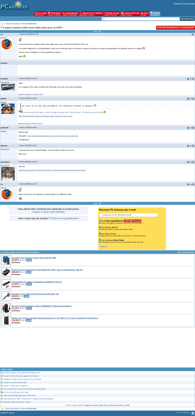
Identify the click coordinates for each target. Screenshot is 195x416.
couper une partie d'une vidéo (15, 382)
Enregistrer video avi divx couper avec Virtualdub (22, 379)
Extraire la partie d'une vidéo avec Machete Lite (21, 373)
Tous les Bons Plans (185, 252)
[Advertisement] (97, 348)
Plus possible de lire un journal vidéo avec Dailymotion (24, 389)
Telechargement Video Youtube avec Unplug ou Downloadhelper (28, 399)
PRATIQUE (54, 14)
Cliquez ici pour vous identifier (48, 212)
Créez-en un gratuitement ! (65, 218)
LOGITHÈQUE (70, 14)
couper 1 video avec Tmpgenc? (15, 386)
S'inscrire (178, 4)
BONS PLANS (111, 14)
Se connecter (189, 4)
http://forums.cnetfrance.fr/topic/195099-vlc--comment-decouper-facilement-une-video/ (52, 170)
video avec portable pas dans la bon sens (19, 395)
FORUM (155, 14)
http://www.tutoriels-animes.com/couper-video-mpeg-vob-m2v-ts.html (45, 116)
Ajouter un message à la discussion (175, 28)
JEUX (145, 14)
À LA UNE (40, 14)
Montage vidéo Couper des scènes (17, 402)
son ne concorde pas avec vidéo (16, 392)
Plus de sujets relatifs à (97, 405)
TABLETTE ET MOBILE (91, 14)
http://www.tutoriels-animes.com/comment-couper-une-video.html (53, 136)
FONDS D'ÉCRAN (130, 14)
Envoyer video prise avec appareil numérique (21, 376)
